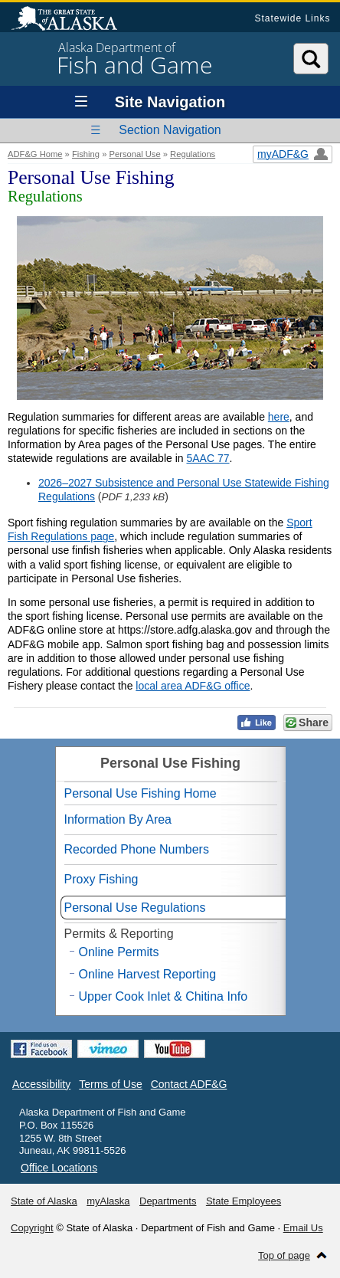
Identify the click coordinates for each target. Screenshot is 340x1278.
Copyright (32, 1228)
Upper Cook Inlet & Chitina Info (163, 996)
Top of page (284, 1255)
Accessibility (41, 1084)
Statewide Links (292, 18)
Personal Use (134, 154)
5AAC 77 (207, 458)
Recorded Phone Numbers (136, 849)
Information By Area (118, 819)
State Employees (243, 1201)
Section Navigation (170, 129)
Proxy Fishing (101, 879)
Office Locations (59, 1168)
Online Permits (119, 951)
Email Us (303, 1228)
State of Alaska (71, 20)
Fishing (86, 154)
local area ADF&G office (193, 686)
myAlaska (108, 1201)
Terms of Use (110, 1084)
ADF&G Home (35, 154)
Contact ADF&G (189, 1084)
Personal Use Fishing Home (140, 793)
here (278, 417)
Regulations (192, 154)
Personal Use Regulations (135, 907)
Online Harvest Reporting (148, 974)
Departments (167, 1201)
